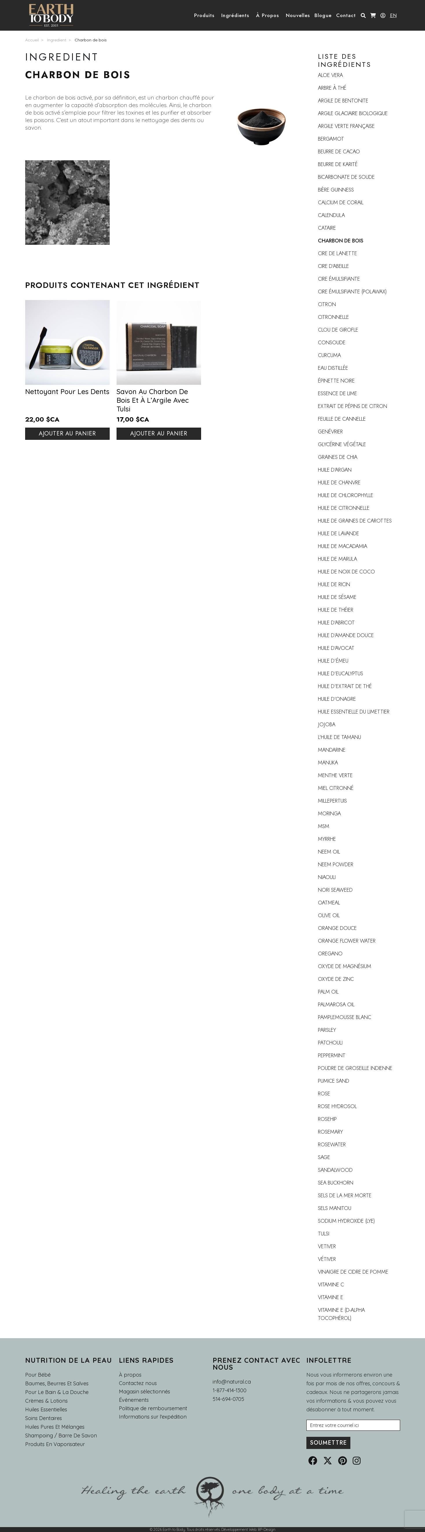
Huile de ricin (334, 584)
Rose (324, 1093)
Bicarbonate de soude (346, 177)
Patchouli (330, 1043)
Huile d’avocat (336, 648)
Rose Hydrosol (337, 1106)
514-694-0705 (228, 1399)
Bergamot (331, 139)
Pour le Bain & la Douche (57, 1392)
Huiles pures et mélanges (54, 1427)
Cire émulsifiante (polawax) (352, 291)
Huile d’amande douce (346, 635)
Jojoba (326, 724)
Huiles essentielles (46, 1409)
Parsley (327, 1030)
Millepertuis (332, 801)
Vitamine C (331, 1284)
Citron (327, 304)
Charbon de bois (91, 40)
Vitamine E (330, 1297)
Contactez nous (138, 1383)
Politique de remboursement (153, 1408)
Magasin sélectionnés (144, 1391)
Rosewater (332, 1144)
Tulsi (323, 1233)
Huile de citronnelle (343, 508)
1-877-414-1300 (229, 1390)
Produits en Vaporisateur (55, 1444)
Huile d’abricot (336, 622)
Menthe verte (335, 775)
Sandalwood (335, 1170)
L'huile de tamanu (339, 737)
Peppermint (331, 1055)
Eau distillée (333, 368)
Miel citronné (336, 788)
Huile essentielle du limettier (353, 712)
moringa (329, 813)
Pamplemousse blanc (344, 1017)
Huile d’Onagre (337, 699)
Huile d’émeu (333, 661)
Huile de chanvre (339, 482)
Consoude (331, 342)
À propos (130, 1374)
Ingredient (56, 40)
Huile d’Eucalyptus (340, 673)
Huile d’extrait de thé (345, 686)
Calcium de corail (340, 202)
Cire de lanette (337, 253)
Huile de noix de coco (346, 571)
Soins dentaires (43, 1418)
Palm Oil (328, 992)
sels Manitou (334, 1208)
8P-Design (266, 1529)
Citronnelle (333, 317)
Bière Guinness (336, 190)
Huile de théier (335, 610)
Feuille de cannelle (342, 419)
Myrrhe (327, 839)
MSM (323, 826)
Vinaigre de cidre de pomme (353, 1272)
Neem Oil (329, 852)
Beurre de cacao (339, 151)
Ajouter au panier (67, 433)
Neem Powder (335, 864)
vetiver (327, 1246)
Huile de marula (337, 559)
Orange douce (337, 928)
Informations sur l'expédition (153, 1416)
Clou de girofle (338, 330)
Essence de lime (337, 393)
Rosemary (330, 1132)
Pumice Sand (333, 1081)
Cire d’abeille (333, 266)
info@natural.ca (232, 1381)
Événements (134, 1400)
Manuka (328, 762)
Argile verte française (346, 126)
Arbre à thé (332, 88)
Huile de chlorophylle (345, 495)
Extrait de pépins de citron (352, 406)
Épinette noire (336, 381)
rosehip (327, 1119)
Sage (324, 1157)
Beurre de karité (338, 164)
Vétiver (327, 1259)
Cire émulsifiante (339, 279)
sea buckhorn (335, 1183)
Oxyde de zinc (336, 979)
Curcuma (329, 355)
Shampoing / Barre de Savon (61, 1435)
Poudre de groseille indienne (355, 1068)
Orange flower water (347, 941)
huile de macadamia (342, 546)
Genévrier (330, 431)
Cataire (327, 228)
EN (393, 15)
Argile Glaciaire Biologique (353, 113)
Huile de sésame (337, 597)
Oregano (330, 953)
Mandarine (331, 750)
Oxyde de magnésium (344, 966)
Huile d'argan (335, 470)
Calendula (331, 215)
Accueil (32, 40)
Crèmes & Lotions (46, 1400)
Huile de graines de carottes (355, 521)
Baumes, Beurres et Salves (57, 1383)
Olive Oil (329, 915)
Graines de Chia (337, 457)
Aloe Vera (330, 75)
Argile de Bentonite (343, 100)
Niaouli (327, 877)
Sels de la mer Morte (344, 1195)
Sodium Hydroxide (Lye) (346, 1221)
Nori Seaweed (335, 890)
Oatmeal (329, 902)
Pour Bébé (38, 1374)
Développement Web (238, 1529)
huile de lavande (338, 533)
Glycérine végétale (342, 444)
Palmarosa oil (336, 1004)
